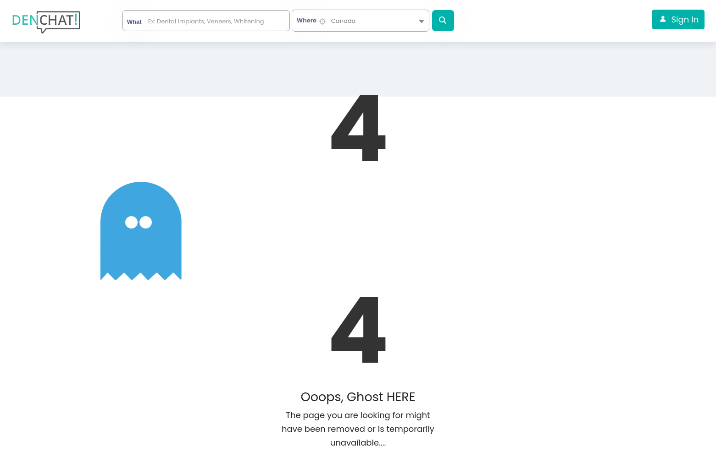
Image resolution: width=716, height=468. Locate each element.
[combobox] (360, 20)
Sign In (685, 19)
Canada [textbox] (343, 20)
